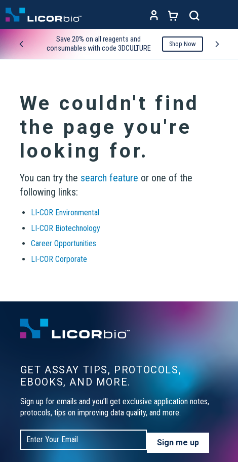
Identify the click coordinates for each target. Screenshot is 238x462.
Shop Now (182, 44)
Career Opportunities (63, 243)
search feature (109, 178)
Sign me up (178, 442)
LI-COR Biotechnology (65, 228)
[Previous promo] (21, 44)
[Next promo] (217, 44)
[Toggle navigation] (223, 16)
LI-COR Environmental (65, 212)
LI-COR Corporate (59, 259)
